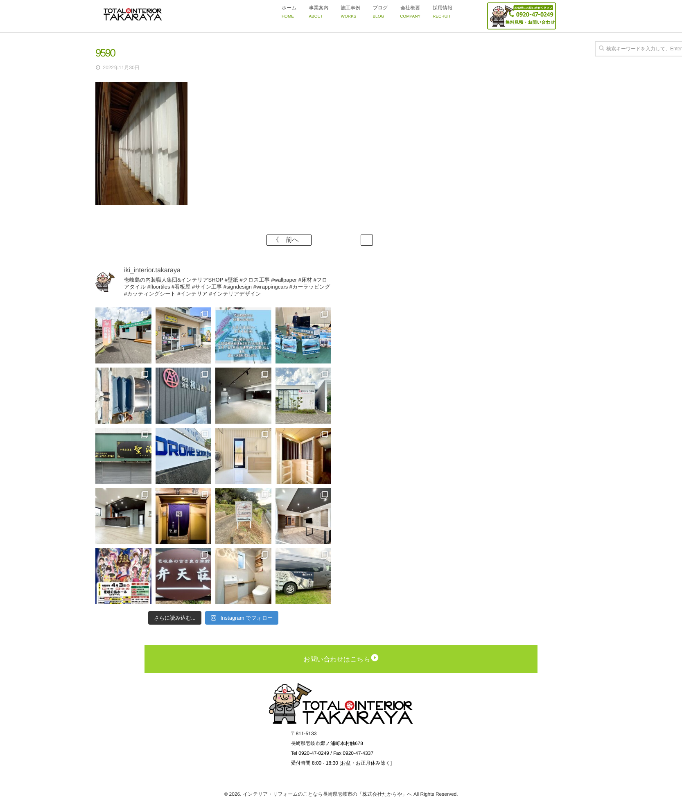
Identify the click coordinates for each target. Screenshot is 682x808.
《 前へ (289, 240)
